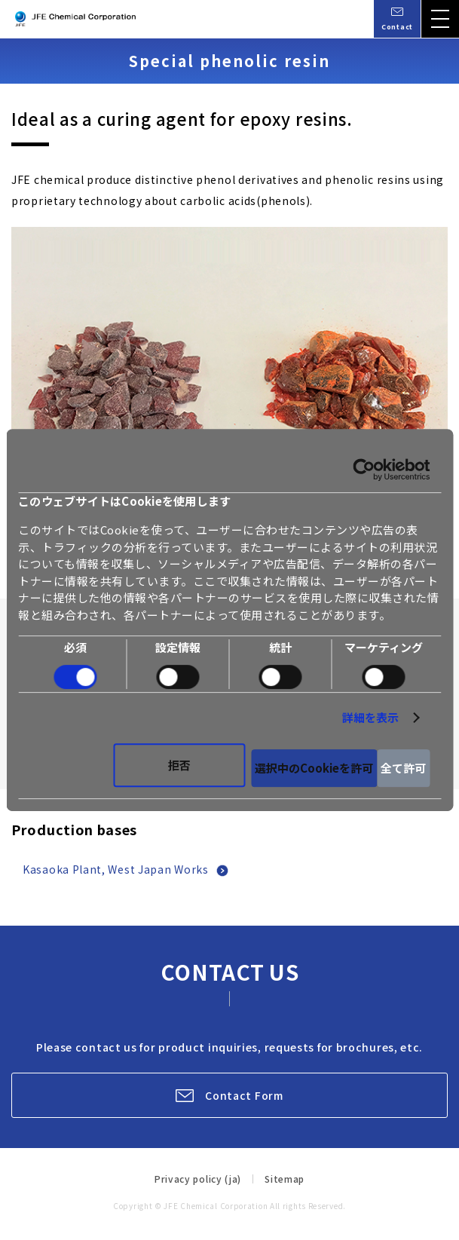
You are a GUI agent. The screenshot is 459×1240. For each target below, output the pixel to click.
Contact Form (244, 1095)
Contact (397, 27)
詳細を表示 (370, 717)
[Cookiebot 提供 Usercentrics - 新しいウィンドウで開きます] (364, 469)
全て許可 (403, 768)
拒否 (179, 765)
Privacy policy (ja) (198, 1178)
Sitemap (284, 1178)
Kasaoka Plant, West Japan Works (116, 869)
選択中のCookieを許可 (314, 768)
